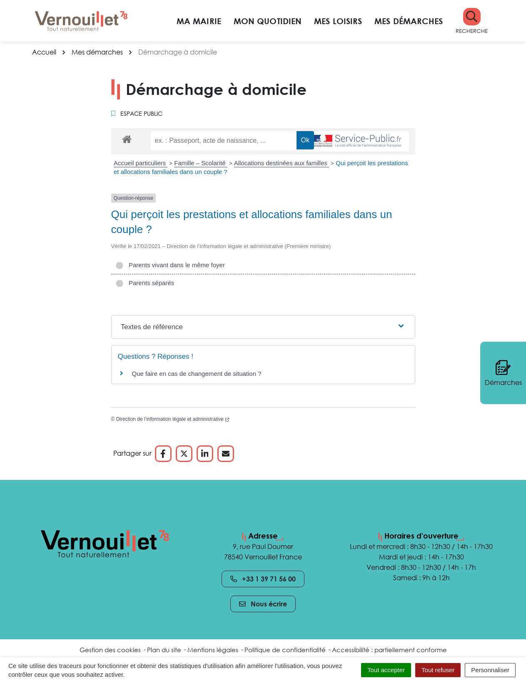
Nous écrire (263, 604)
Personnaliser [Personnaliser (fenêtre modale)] (490, 669)
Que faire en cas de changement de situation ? (197, 373)
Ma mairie (199, 21)
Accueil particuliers (140, 162)
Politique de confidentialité (285, 649)
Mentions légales (212, 649)
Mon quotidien (268, 21)
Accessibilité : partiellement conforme (389, 649)
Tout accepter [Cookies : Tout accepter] (386, 669)
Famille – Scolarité (200, 162)
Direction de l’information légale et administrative (172, 419)
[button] (471, 21)
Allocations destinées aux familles (281, 162)
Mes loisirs (338, 21)
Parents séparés (145, 282)
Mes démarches (408, 21)
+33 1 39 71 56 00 (263, 579)
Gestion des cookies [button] (110, 649)
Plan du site (164, 649)
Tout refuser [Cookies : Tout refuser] (437, 669)
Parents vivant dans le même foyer (170, 264)
